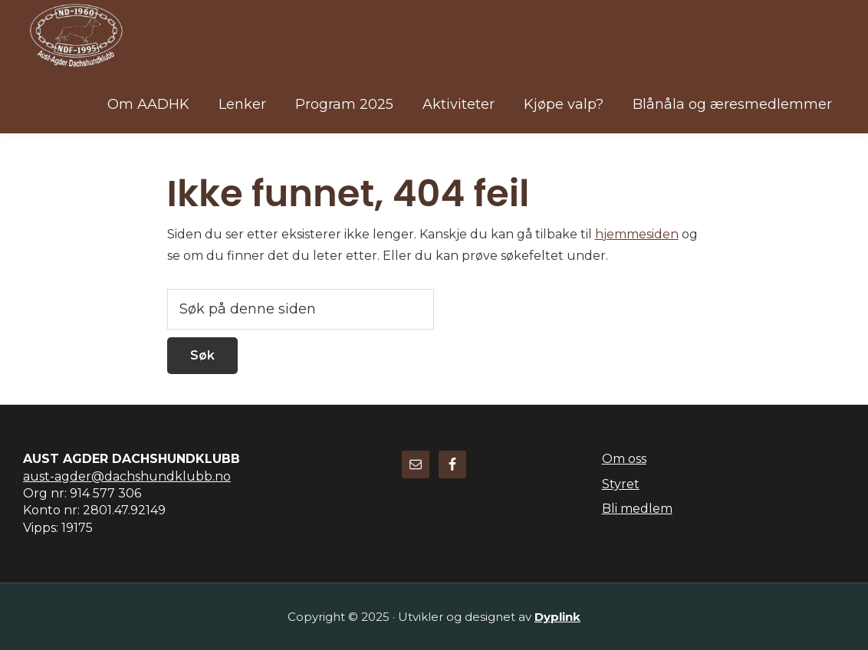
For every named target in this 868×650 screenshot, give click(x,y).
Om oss (624, 458)
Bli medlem (637, 508)
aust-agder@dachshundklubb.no (127, 476)
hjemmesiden (637, 234)
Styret (620, 484)
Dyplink (557, 616)
